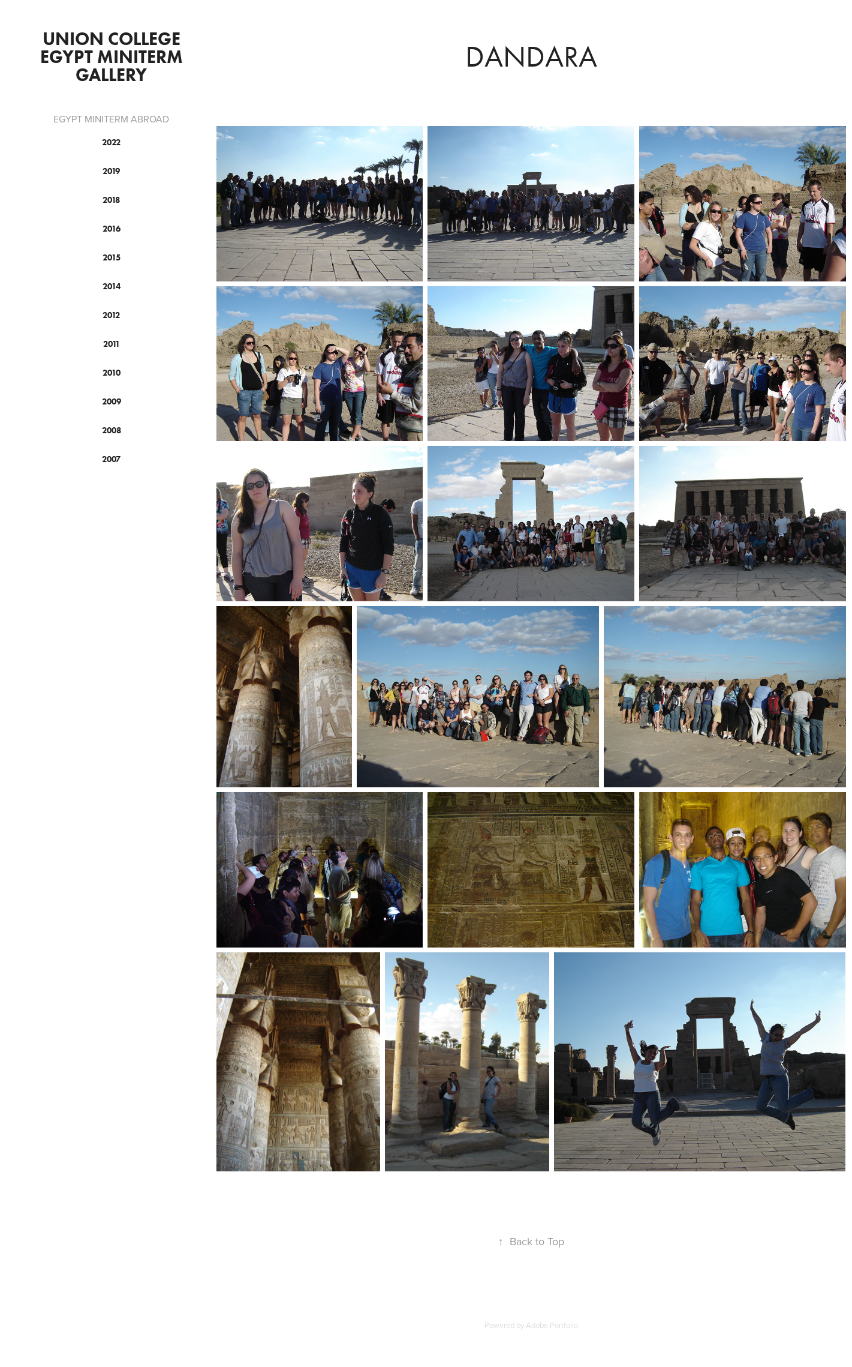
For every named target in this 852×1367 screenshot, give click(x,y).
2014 (112, 286)
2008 (111, 430)
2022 (111, 142)
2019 (111, 171)
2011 (111, 344)
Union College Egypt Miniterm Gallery (113, 57)
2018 (111, 200)
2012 (111, 315)
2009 (111, 402)
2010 (112, 373)
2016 (112, 229)
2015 (112, 258)
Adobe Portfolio (552, 1325)
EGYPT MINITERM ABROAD (111, 118)
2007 (111, 459)
